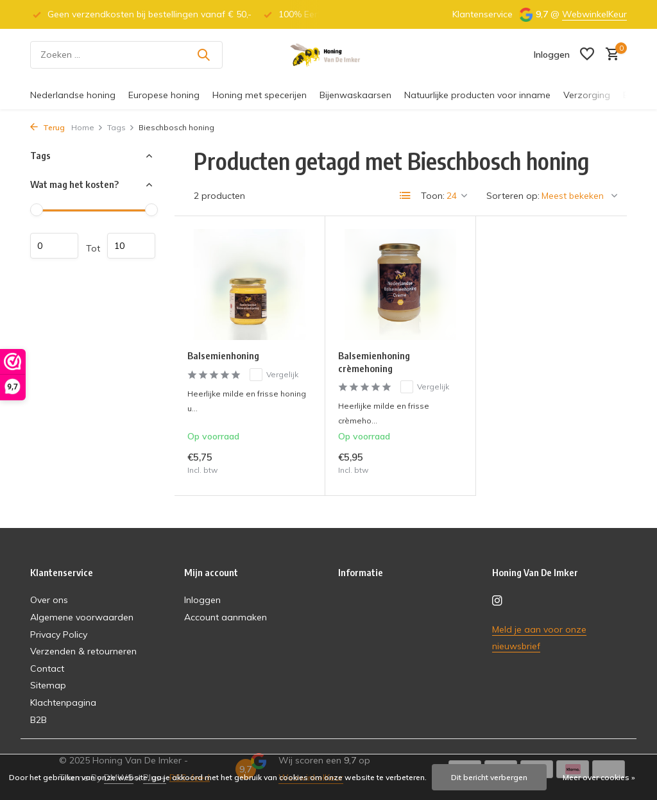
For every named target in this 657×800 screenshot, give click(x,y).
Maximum (131, 246)
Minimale (54, 246)
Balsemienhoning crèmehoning (374, 362)
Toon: (433, 195)
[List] (405, 195)
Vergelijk (274, 374)
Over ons (49, 600)
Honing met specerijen (259, 95)
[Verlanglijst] (587, 55)
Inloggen (202, 600)
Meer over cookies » (599, 777)
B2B (38, 720)
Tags (121, 127)
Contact (47, 668)
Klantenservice (482, 14)
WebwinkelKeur (594, 14)
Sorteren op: (513, 195)
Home (87, 127)
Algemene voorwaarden (81, 617)
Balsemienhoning (223, 355)
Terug (47, 127)
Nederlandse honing (72, 95)
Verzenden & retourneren (83, 651)
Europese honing (164, 95)
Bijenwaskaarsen (355, 95)
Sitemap (48, 685)
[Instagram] (497, 601)
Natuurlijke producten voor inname (477, 95)
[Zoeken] (126, 55)
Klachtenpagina (63, 702)
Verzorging (586, 95)
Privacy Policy (58, 634)
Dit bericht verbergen (489, 777)
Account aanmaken (225, 617)
